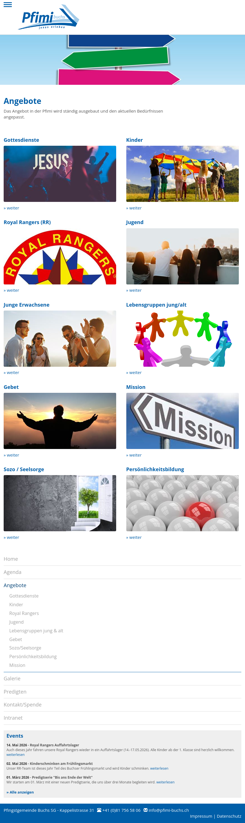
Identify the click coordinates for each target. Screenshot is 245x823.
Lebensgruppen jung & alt (36, 631)
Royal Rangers (24, 613)
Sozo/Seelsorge (25, 648)
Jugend (16, 622)
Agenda (12, 572)
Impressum (201, 816)
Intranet (13, 717)
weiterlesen (15, 754)
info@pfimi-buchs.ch (169, 810)
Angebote (15, 585)
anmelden (182, 817)
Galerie (12, 678)
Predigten (15, 691)
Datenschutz (229, 816)
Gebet (15, 639)
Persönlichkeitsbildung (33, 656)
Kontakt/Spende (23, 704)
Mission (17, 665)
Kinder (16, 604)
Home (11, 558)
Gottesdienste (24, 596)
